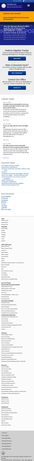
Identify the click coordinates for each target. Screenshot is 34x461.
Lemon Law (3, 292)
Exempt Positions (5, 414)
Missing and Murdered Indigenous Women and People (13, 361)
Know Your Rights (5, 366)
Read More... (6, 120)
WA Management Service (7, 416)
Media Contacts (4, 220)
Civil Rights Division (5, 302)
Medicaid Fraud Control (6, 290)
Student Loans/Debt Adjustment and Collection (11, 353)
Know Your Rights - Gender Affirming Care (15, 175)
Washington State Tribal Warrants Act (9, 316)
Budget (3, 258)
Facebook (3, 232)
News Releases (4, 222)
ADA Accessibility (17, 1)
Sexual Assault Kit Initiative (7, 345)
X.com (2, 238)
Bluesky (3, 230)
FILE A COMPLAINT (17, 73)
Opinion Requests (5, 403)
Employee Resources (7, 441)
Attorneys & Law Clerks (6, 410)
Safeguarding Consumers (6, 286)
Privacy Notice (4, 275)
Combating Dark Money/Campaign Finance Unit (11, 347)
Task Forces (3, 266)
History (3, 260)
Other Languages (28, 1)
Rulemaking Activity (5, 277)
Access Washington (6, 446)
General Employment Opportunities (9, 412)
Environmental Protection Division (8, 304)
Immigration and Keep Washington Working (15, 173)
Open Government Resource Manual (9, 387)
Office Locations (4, 254)
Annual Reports (4, 256)
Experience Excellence (6, 408)
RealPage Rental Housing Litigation (13, 183)
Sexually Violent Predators (7, 323)
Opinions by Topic (5, 401)
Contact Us (3, 250)
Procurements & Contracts (7, 271)
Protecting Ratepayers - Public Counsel (9, 294)
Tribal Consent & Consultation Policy (9, 279)
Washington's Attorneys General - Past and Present (12, 262)
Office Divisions (4, 252)
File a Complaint (4, 371)
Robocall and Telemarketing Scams (9, 359)
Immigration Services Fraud (7, 355)
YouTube (3, 240)
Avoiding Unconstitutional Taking (8, 377)
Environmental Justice (6, 340)
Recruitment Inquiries (6, 425)
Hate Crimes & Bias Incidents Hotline (9, 308)
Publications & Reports (6, 379)
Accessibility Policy (6, 438)
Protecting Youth (5, 296)
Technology (3, 273)
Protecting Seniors (5, 298)
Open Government (5, 336)
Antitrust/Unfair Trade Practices (8, 288)
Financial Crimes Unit (6, 327)
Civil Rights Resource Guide (10, 165)
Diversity (3, 421)
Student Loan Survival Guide (7, 381)
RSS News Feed (4, 224)
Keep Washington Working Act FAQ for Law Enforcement (13, 391)
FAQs (2, 268)
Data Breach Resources (6, 389)
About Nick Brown (5, 246)
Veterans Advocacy (5, 351)
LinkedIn (3, 236)
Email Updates (4, 228)
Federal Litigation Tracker (6, 334)
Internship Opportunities (6, 419)
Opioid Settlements (7, 180)
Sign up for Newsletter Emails (7, 375)
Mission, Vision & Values (6, 248)
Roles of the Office (5, 264)
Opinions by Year (5, 399)
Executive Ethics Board (6, 373)
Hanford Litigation (5, 306)
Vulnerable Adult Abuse (6, 357)
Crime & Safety (4, 319)
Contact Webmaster (6, 449)
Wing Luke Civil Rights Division (8, 338)
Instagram (3, 234)
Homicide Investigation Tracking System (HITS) (11, 325)
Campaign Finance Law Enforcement (9, 313)
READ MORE (17, 58)
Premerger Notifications (9, 181)
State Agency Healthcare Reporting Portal (10, 393)
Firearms (4, 172)
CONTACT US (17, 88)
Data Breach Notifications (9, 167)
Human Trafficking (5, 343)
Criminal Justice (4, 321)
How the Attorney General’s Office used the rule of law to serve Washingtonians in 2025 (16, 28)
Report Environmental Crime (10, 185)
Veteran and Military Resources (8, 311)
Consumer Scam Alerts (6, 369)
